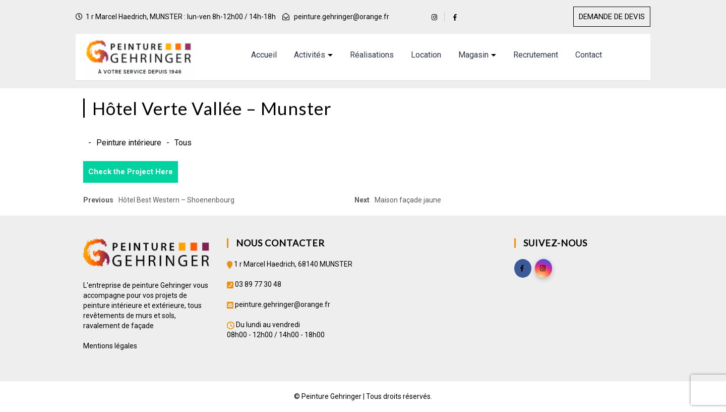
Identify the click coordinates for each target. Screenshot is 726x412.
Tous (183, 142)
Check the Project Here (130, 171)
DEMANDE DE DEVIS (612, 16)
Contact (588, 55)
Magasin (473, 55)
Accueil (264, 55)
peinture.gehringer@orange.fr (341, 17)
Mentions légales (110, 346)
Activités (309, 55)
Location (426, 55)
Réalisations (372, 55)
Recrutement (535, 55)
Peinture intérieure (128, 142)
